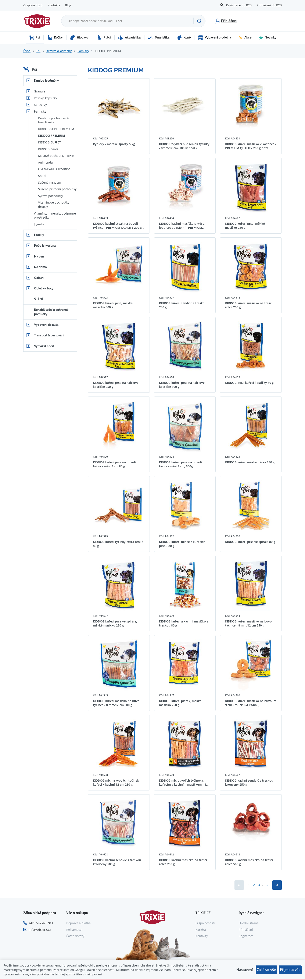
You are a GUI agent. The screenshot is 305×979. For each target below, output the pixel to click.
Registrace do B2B (239, 5)
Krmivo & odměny (59, 51)
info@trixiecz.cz (40, 929)
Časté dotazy (75, 936)
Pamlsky (83, 51)
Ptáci (104, 37)
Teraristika (158, 37)
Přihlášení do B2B (269, 5)
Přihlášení (246, 930)
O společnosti (33, 5)
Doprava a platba (78, 923)
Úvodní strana (249, 923)
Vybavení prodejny (214, 37)
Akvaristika (129, 37)
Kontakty (54, 5)
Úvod (26, 51)
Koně (184, 37)
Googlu (80, 970)
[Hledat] (199, 21)
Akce (244, 38)
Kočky (55, 37)
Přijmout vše (290, 969)
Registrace (246, 936)
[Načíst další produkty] (277, 885)
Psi (34, 37)
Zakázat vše (266, 969)
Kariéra (200, 930)
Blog (68, 5)
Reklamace (74, 930)
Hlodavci (79, 37)
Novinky (267, 38)
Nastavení (244, 969)
